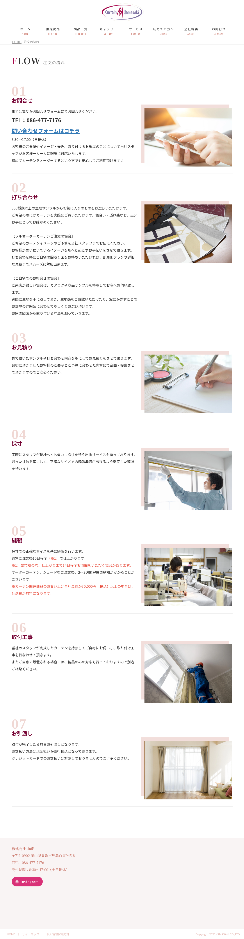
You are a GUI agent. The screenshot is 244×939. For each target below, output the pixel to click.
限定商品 (53, 31)
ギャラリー (108, 31)
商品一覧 (80, 31)
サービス (136, 31)
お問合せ (219, 31)
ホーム (25, 31)
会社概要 (191, 31)
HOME (11, 934)
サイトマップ (30, 934)
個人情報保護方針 (57, 934)
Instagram (27, 881)
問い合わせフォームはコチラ (46, 130)
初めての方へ (163, 31)
